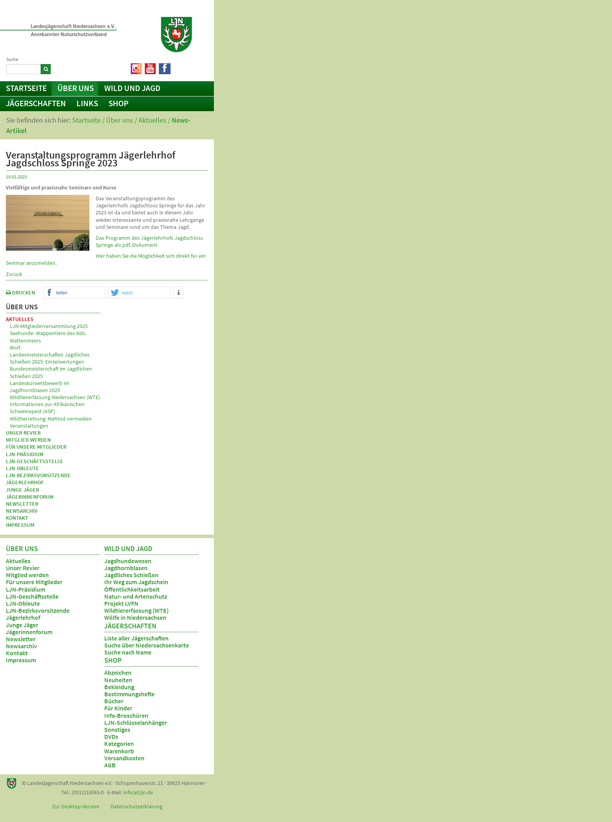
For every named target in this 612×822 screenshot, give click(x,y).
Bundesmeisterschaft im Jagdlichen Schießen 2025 (51, 372)
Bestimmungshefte (129, 693)
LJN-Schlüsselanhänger (135, 722)
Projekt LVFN (121, 603)
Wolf (15, 347)
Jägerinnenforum (29, 496)
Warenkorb (119, 750)
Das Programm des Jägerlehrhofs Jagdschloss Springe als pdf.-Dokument (149, 241)
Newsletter (22, 503)
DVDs (111, 736)
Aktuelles (152, 120)
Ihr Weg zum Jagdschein (136, 581)
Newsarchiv (21, 510)
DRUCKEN (20, 292)
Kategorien (119, 743)
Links (87, 103)
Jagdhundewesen (127, 560)
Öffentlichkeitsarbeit (132, 589)
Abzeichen (118, 672)
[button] (74, 293)
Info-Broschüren (126, 715)
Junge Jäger (22, 489)
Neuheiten (118, 679)
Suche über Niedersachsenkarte (146, 645)
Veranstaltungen (29, 425)
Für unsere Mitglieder (36, 446)
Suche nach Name (127, 652)
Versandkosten (124, 757)
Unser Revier (23, 432)
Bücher (113, 700)
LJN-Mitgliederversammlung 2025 (49, 326)
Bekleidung (119, 686)
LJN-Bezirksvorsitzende (38, 475)
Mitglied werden (28, 439)
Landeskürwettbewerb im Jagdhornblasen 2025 (39, 387)
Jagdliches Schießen (131, 574)
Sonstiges (117, 729)
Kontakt (17, 517)
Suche (12, 59)
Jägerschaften (36, 103)
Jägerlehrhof (25, 482)
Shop (118, 103)
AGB (110, 765)
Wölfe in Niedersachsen (135, 617)
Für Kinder (118, 707)
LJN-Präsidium (24, 454)
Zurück (14, 274)
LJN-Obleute (22, 468)
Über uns (75, 88)
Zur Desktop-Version (76, 806)
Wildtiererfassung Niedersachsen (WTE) (55, 397)
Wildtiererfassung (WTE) (136, 610)
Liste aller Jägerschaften (136, 638)
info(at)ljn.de (138, 792)
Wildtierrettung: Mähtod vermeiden (51, 418)
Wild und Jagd (132, 88)
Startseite (26, 88)
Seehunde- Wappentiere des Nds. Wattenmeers (48, 337)
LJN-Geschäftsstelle (34, 461)
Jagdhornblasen (126, 567)
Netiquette (189, 67)
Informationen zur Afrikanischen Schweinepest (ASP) (47, 408)
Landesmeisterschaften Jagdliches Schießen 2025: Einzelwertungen (49, 358)
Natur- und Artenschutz (135, 596)
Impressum (20, 524)
